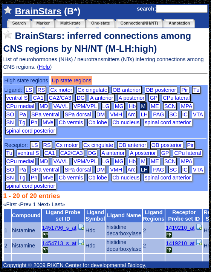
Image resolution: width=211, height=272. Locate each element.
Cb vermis (71, 122)
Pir (184, 90)
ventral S (17, 98)
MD (44, 106)
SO (10, 114)
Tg (22, 122)
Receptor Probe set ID (184, 215)
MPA (186, 106)
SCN (170, 106)
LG (106, 106)
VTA (198, 114)
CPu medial (20, 106)
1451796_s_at (59, 228)
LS (29, 90)
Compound (26, 215)
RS (41, 90)
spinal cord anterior (168, 122)
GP (153, 98)
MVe (48, 122)
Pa (22, 114)
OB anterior (127, 90)
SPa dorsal (77, 114)
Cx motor (61, 90)
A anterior (101, 98)
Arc (131, 114)
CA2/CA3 (60, 98)
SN (10, 122)
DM (100, 114)
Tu (196, 90)
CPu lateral (176, 98)
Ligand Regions (154, 215)
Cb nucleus (125, 122)
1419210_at (180, 228)
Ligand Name (124, 215)
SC (173, 114)
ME (155, 106)
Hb (132, 106)
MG (119, 106)
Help (44, 67)
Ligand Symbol (95, 215)
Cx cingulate (92, 90)
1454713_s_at (59, 243)
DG (80, 98)
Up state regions (72, 80)
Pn (34, 122)
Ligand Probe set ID (63, 215)
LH (144, 114)
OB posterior (161, 90)
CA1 (38, 98)
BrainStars (38, 11)
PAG (158, 114)
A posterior (132, 98)
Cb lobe (98, 122)
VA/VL (60, 106)
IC (185, 114)
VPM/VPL (85, 106)
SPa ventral (45, 114)
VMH (116, 114)
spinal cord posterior (30, 131)
